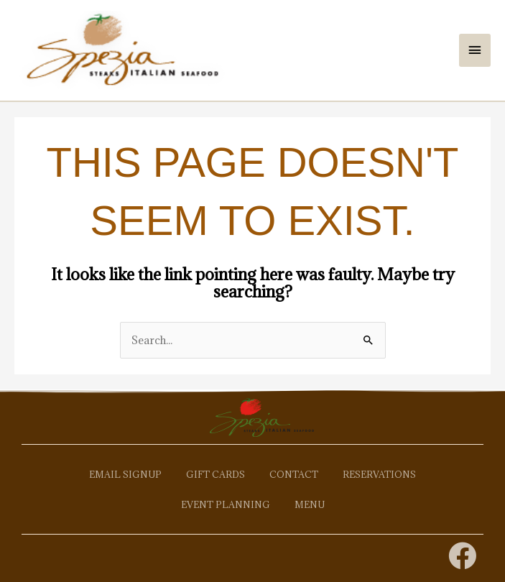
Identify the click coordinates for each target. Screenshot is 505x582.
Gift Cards (215, 474)
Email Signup (125, 474)
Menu (310, 504)
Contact (293, 474)
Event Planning (225, 504)
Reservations (379, 474)
